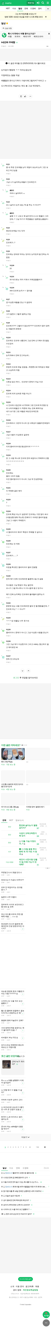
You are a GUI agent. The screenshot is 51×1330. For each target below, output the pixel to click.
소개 (12, 1286)
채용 (37, 1286)
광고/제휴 (30, 1286)
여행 (10, 36)
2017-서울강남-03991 (26, 1297)
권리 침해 (17, 1290)
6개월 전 (3, 46)
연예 (26, 8)
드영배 (33, 8)
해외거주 (27, 36)
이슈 (14, 8)
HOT (8, 8)
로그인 (16, 678)
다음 (37, 1147)
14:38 (46, 1168)
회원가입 (31, 3)
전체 (4, 820)
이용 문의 (20, 1286)
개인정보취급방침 (30, 1290)
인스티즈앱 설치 (25, 1279)
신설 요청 (7, 28)
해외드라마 (38, 36)
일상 (20, 8)
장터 (40, 8)
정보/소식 (19, 820)
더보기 (20, 1056)
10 (30, 1147)
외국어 (17, 36)
